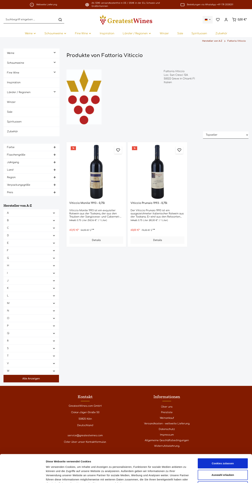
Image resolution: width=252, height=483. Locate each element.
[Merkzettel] (218, 19)
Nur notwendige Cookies (222, 459)
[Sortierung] (225, 135)
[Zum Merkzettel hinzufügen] (118, 150)
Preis (31, 192)
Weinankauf (167, 418)
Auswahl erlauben (223, 448)
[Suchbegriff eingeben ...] (30, 19)
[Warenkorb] (239, 19)
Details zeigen (186, 476)
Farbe (31, 147)
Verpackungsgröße (31, 184)
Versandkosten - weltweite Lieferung (167, 423)
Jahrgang (31, 162)
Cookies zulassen (223, 437)
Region (31, 177)
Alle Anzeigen (31, 378)
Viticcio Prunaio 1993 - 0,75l (149, 203)
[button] (55, 52)
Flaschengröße (31, 154)
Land (31, 169)
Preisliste (167, 412)
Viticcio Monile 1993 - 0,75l (87, 203)
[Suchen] (60, 19)
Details (96, 240)
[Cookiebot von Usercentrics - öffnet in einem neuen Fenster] (22, 476)
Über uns (167, 406)
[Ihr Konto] (226, 19)
